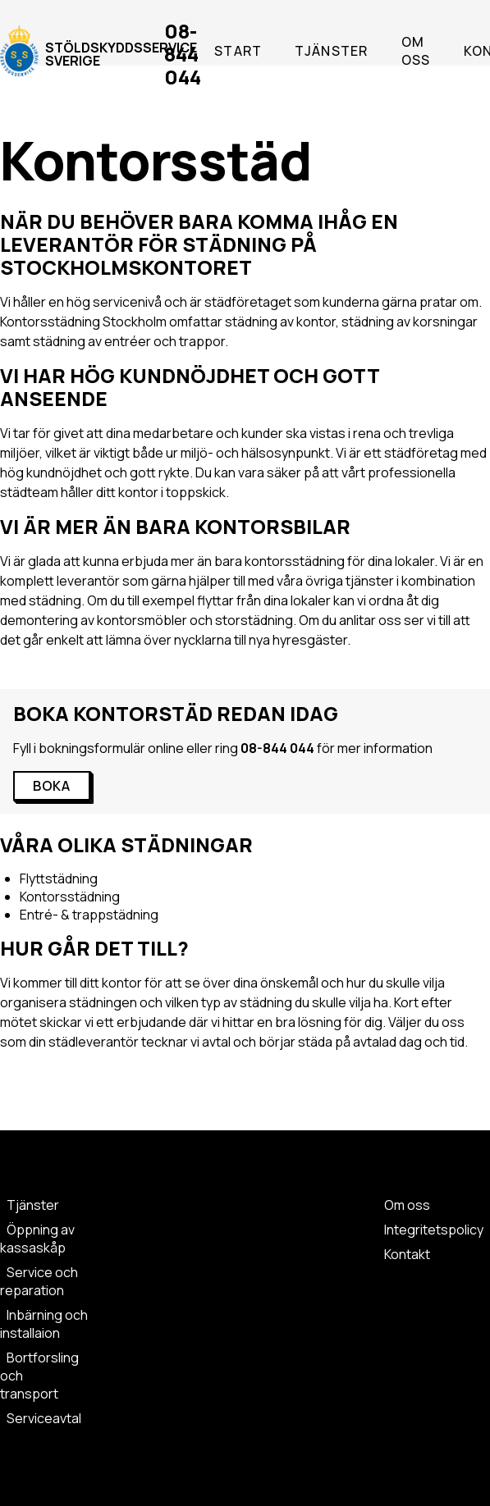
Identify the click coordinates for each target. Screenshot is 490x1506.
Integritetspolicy (433, 1230)
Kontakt (407, 1254)
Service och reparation (39, 1281)
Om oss (416, 51)
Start (238, 51)
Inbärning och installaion (44, 1324)
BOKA (52, 786)
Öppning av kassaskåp (37, 1239)
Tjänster (331, 51)
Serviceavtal (44, 1418)
